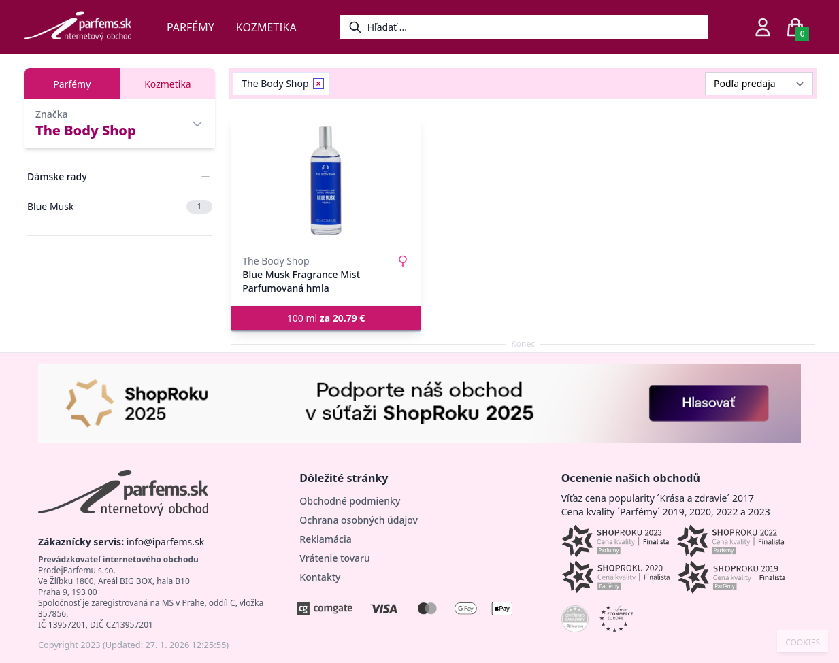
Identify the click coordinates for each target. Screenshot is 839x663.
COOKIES (802, 642)
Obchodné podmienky (349, 500)
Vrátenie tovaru (334, 557)
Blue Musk (119, 207)
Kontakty (319, 577)
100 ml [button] (326, 317)
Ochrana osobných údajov (358, 519)
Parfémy (190, 27)
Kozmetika (266, 27)
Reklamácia (325, 538)
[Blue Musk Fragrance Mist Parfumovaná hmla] (326, 180)
